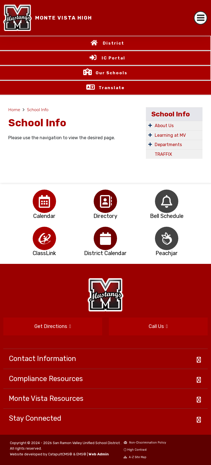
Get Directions (52, 326)
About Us (164, 125)
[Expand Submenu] (150, 125)
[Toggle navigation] (200, 18)
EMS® (81, 454)
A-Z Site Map (135, 457)
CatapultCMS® (60, 454)
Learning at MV (170, 135)
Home (14, 109)
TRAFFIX (163, 154)
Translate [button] (112, 87)
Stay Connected (35, 418)
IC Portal (113, 58)
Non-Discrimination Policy (145, 442)
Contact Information (42, 358)
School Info (37, 109)
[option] (44, 201)
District (113, 43)
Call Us (158, 326)
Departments (168, 144)
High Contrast (137, 450)
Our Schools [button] (111, 72)
